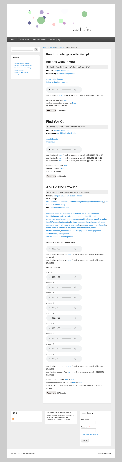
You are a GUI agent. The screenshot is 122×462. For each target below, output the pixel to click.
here (60, 95)
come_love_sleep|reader (56, 219)
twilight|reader (81, 231)
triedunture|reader (53, 231)
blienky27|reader (80, 213)
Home (44, 47)
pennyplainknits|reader (55, 225)
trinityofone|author (65, 237)
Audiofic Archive (29, 453)
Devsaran (107, 453)
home (13, 40)
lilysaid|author (66, 82)
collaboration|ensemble (60, 207)
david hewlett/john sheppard (57, 202)
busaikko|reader (52, 216)
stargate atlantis (76, 196)
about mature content (21, 72)
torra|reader (91, 228)
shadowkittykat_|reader (55, 228)
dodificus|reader (86, 219)
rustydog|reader (87, 225)
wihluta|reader (51, 234)
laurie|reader (64, 222)
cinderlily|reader (91, 216)
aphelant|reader (66, 213)
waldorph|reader (94, 231)
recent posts (24, 40)
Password (85, 427)
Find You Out (55, 121)
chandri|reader (78, 216)
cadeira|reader (65, 216)
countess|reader (73, 219)
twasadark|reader (68, 231)
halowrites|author (53, 82)
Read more (51, 110)
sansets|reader (100, 225)
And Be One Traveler (61, 187)
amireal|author (52, 237)
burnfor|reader (93, 213)
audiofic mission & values (22, 63)
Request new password (90, 434)
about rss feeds (19, 70)
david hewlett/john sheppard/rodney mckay (86, 202)
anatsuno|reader (52, 213)
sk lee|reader (70, 228)
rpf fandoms (51, 47)
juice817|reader (52, 222)
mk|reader (102, 222)
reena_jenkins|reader (54, 79)
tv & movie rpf (60, 47)
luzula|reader (91, 222)
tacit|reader (81, 228)
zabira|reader (63, 234)
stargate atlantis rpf (61, 70)
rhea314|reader (52, 139)
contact (16, 75)
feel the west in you (60, 61)
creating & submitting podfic (23, 65)
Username (85, 419)
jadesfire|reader (100, 219)
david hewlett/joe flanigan (67, 73)
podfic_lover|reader (72, 225)
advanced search (39, 40)
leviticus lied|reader (77, 222)
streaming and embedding (22, 68)
